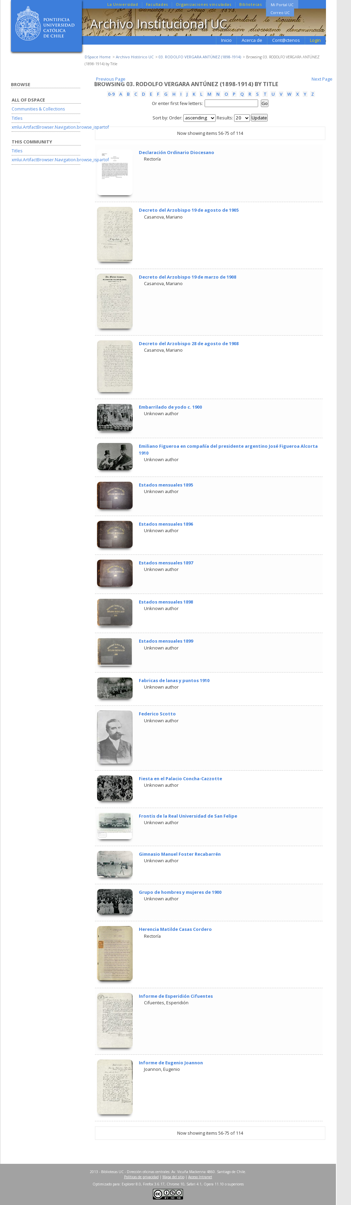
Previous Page (110, 79)
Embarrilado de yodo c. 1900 (170, 407)
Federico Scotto (157, 714)
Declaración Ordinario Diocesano (176, 152)
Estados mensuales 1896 (166, 524)
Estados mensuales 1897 (166, 563)
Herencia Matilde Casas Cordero (175, 929)
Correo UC (280, 12)
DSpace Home (98, 56)
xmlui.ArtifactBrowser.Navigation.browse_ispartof (60, 127)
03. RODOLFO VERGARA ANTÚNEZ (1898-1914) (200, 56)
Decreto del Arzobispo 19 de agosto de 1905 (189, 210)
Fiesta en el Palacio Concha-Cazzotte (180, 778)
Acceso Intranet (200, 1176)
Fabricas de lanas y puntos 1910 (174, 680)
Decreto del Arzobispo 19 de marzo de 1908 (187, 277)
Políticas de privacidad (141, 1176)
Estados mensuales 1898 (166, 602)
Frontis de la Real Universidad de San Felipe (188, 816)
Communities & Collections (38, 109)
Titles (17, 118)
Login (315, 40)
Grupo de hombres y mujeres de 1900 (180, 892)
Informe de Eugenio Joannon (171, 1063)
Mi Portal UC (282, 4)
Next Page (322, 79)
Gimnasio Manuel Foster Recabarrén (180, 854)
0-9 (111, 94)
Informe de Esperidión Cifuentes (176, 996)
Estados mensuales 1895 (166, 485)
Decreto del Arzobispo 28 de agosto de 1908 (189, 343)
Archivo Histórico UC (135, 56)
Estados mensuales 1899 (166, 641)
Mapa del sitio (173, 1176)
